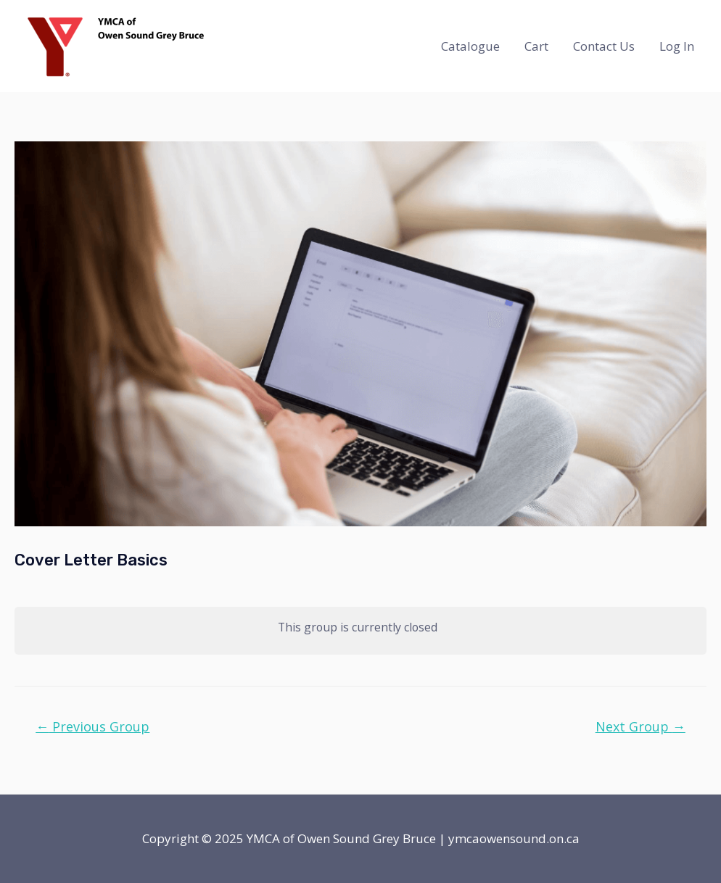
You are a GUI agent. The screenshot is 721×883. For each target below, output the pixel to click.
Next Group (640, 726)
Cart (536, 46)
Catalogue (470, 46)
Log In (676, 46)
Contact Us (604, 46)
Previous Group (92, 726)
